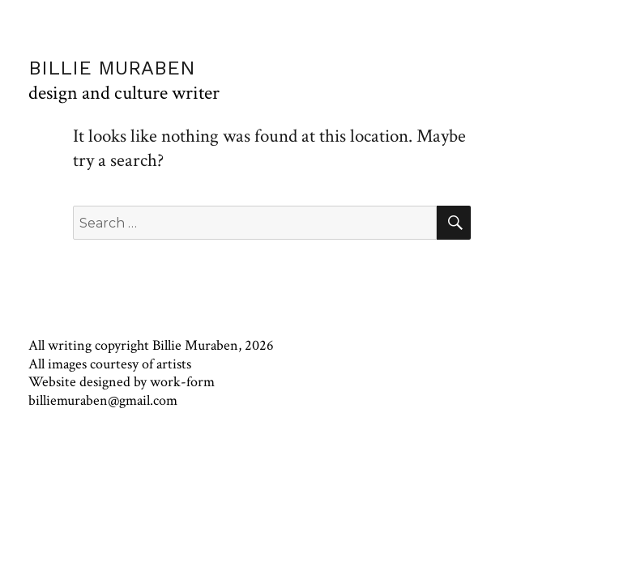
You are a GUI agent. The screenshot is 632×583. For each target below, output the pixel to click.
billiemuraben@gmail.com (102, 400)
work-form (182, 381)
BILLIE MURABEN (111, 68)
